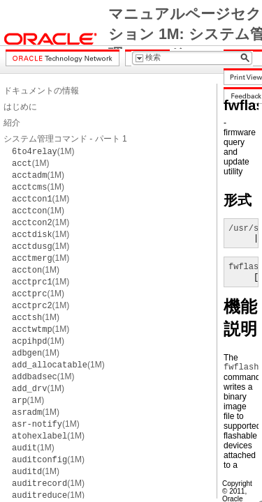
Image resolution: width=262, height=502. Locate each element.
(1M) (43, 151)
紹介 (11, 123)
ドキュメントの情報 (41, 91)
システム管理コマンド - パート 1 (65, 139)
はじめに (20, 107)
